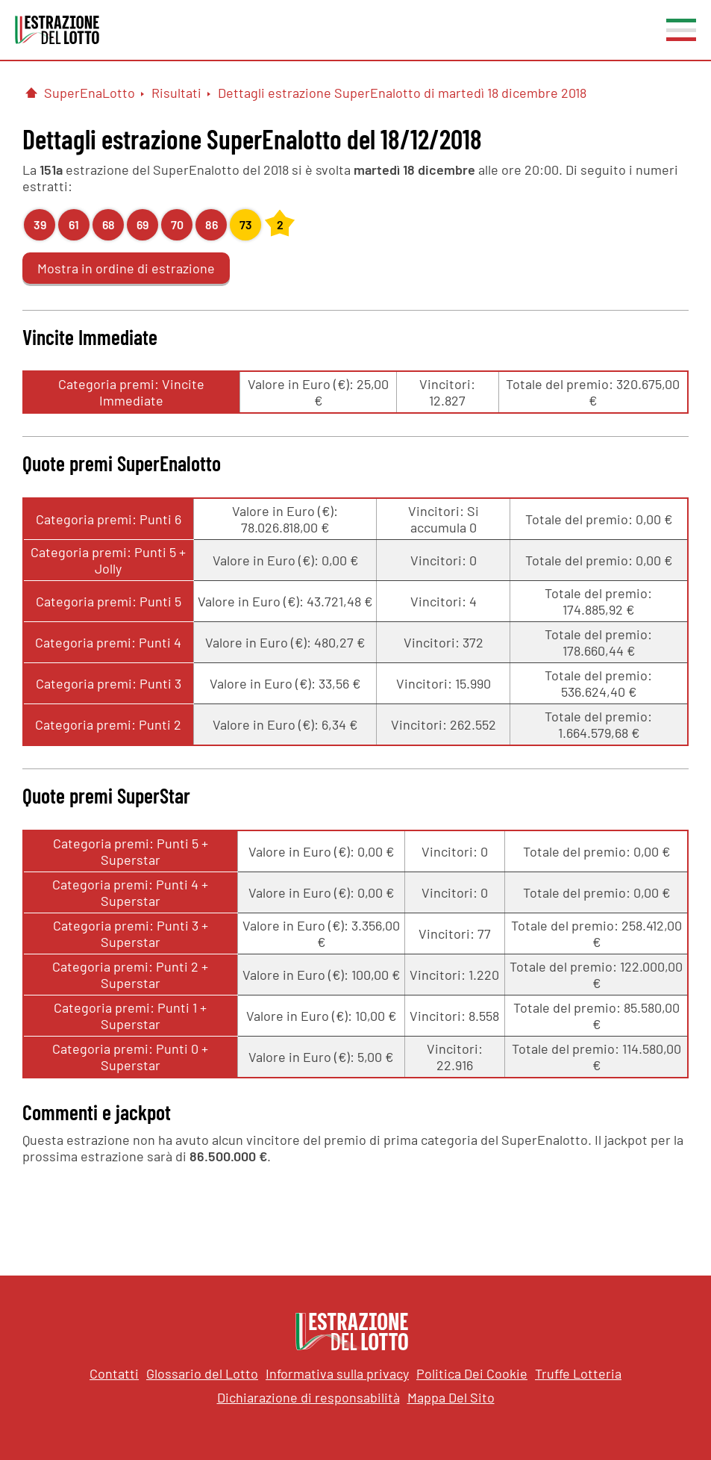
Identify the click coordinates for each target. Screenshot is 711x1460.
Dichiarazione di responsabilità (308, 1397)
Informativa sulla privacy (337, 1373)
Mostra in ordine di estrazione (126, 268)
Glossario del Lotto (202, 1373)
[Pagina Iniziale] (31, 93)
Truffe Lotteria (578, 1373)
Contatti (114, 1373)
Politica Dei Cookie (471, 1373)
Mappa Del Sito (451, 1397)
